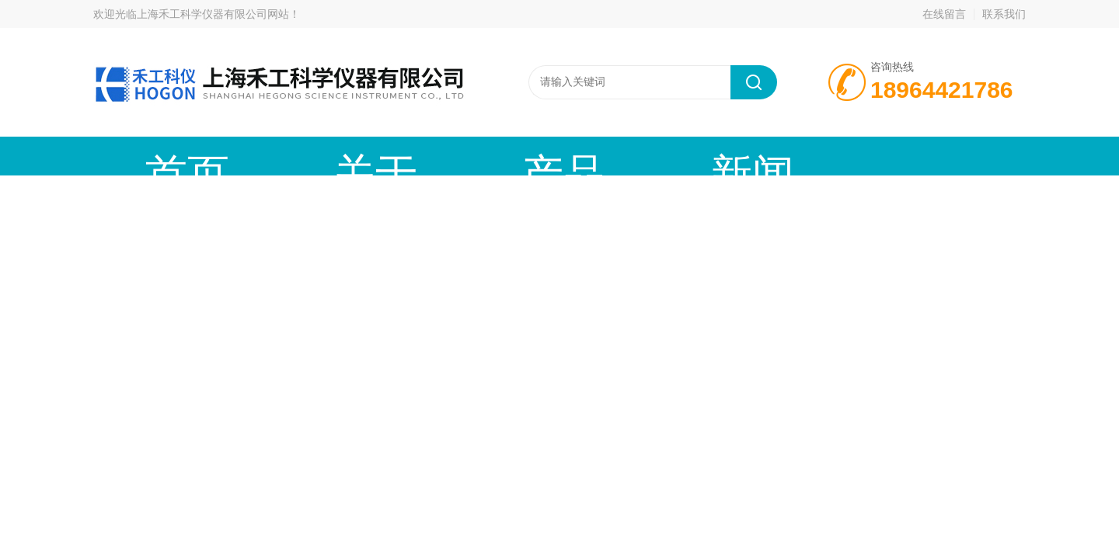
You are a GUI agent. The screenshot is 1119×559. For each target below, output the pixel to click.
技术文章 (618, 155)
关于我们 (268, 155)
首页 (151, 155)
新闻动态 (501, 155)
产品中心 (385, 155)
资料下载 (734, 155)
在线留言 (944, 14)
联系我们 (1004, 14)
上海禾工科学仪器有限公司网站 (213, 14)
